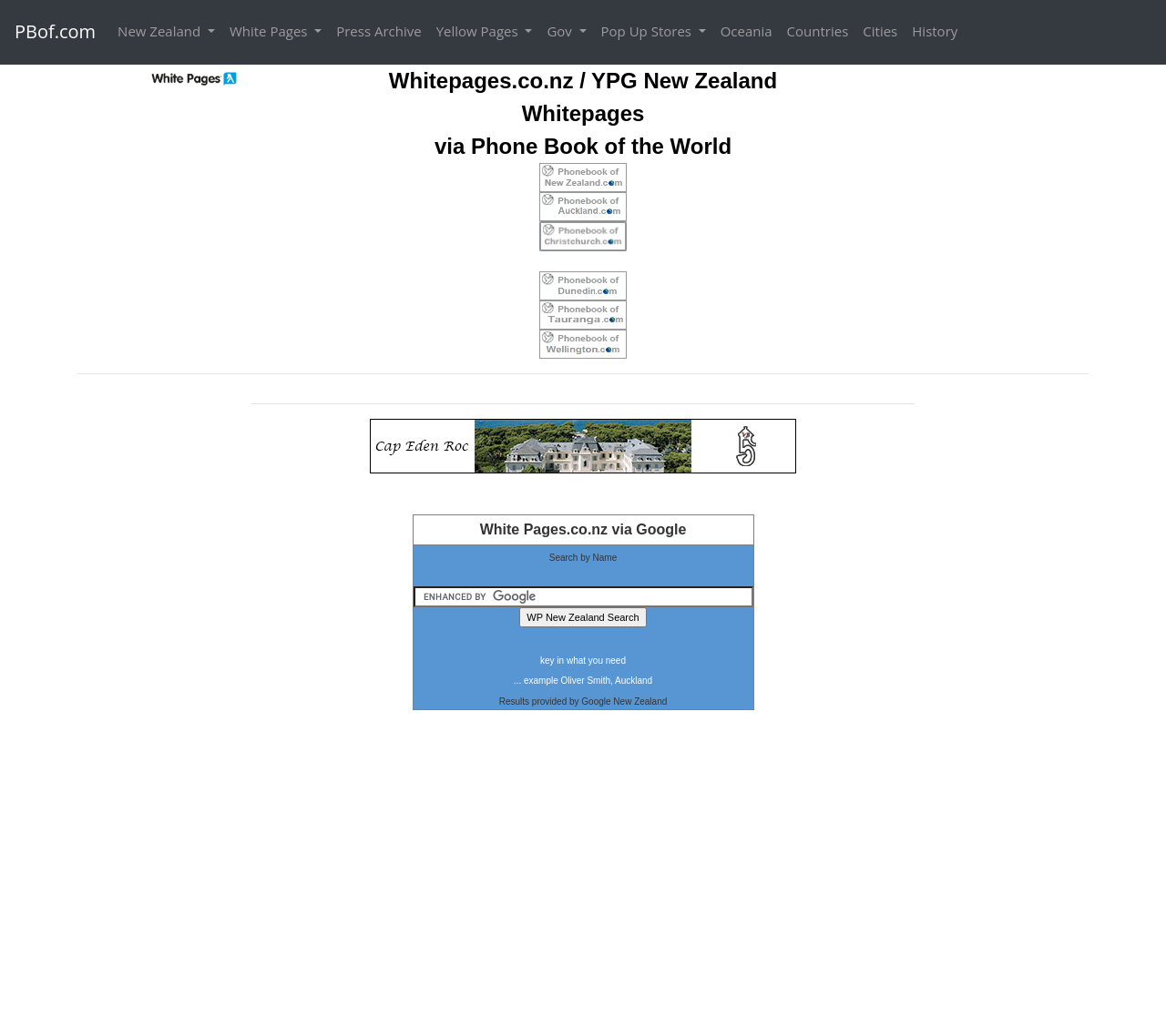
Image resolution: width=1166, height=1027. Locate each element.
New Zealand (161, 31)
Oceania (746, 31)
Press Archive (378, 31)
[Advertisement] (583, 878)
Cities (880, 31)
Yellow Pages (479, 31)
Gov (561, 31)
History (934, 31)
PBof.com (55, 31)
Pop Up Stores (648, 31)
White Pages (270, 31)
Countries (818, 31)
